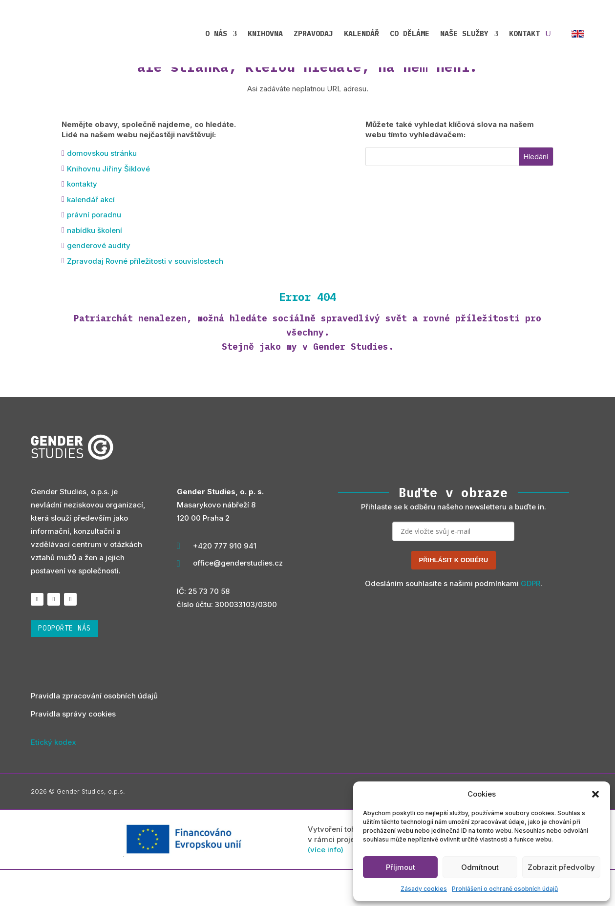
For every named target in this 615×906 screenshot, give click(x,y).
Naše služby (464, 30)
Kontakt (524, 30)
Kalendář (361, 30)
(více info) (325, 886)
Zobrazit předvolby (561, 867)
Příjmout (400, 867)
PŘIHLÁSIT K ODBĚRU (453, 596)
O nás (216, 30)
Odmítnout (480, 867)
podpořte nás (64, 664)
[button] (595, 794)
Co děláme (409, 30)
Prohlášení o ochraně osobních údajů (505, 888)
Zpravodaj (313, 30)
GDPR (530, 619)
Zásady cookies (424, 888)
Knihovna (265, 30)
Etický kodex (53, 778)
